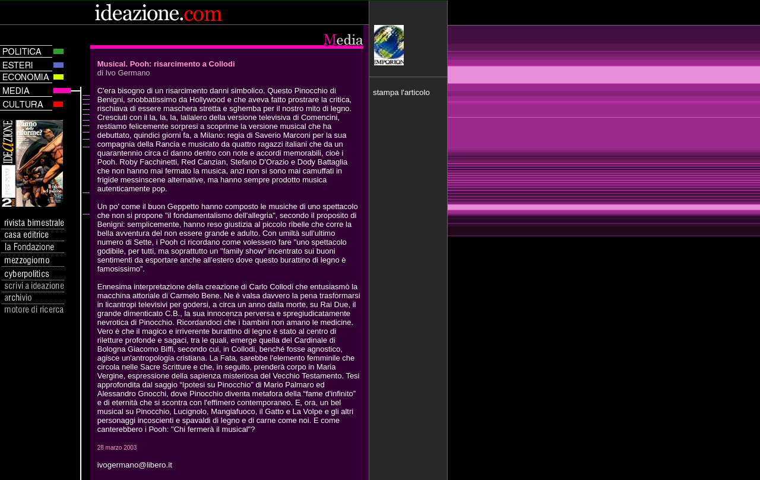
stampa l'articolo (401, 92)
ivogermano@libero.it (134, 464)
